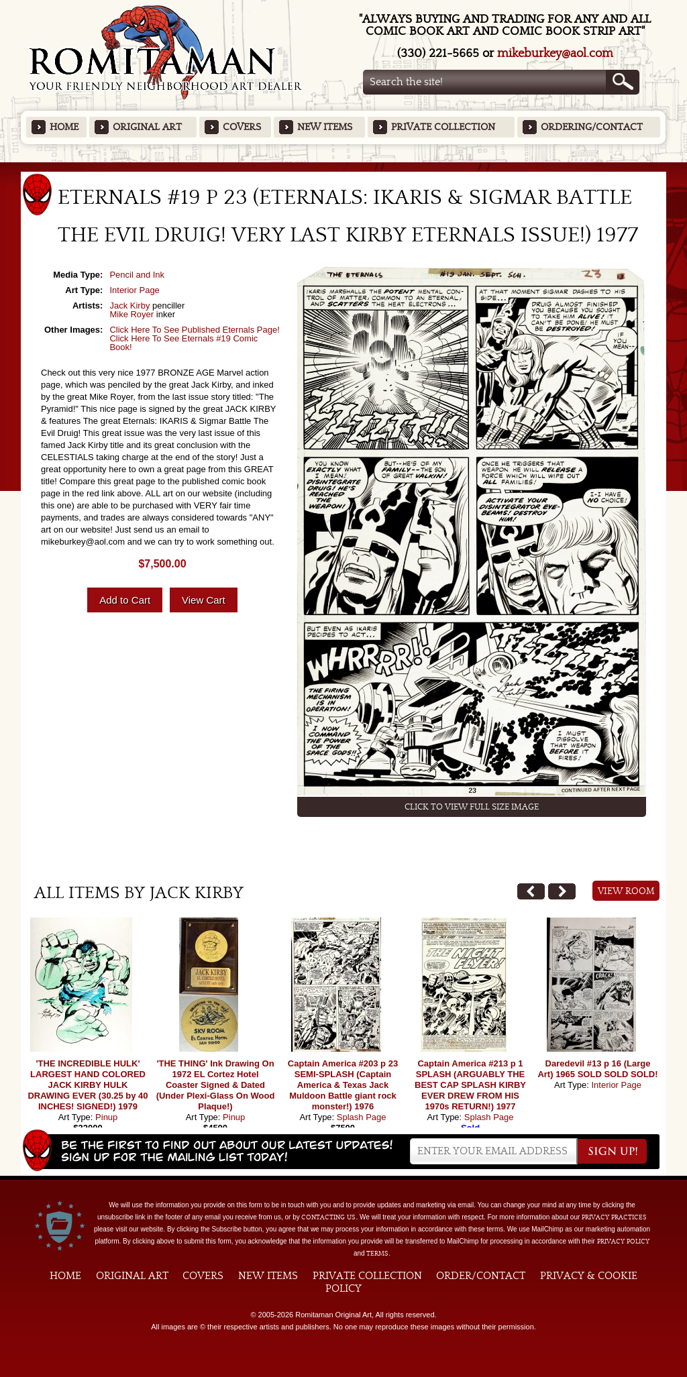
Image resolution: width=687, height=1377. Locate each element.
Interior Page (134, 290)
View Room (626, 891)
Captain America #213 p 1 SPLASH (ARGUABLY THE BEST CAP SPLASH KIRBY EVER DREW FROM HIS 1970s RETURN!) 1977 (470, 1084)
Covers (242, 127)
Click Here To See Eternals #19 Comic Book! (183, 342)
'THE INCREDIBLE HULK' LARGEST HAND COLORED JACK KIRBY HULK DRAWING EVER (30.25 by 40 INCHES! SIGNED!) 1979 (88, 1084)
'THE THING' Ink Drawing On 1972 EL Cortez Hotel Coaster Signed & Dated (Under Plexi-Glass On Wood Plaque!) (215, 1084)
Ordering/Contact (592, 127)
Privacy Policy (623, 1241)
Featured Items (344, 167)
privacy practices (614, 1217)
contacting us (328, 1217)
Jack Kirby (129, 305)
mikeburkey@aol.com (555, 53)
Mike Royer (131, 314)
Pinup (106, 1117)
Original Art (147, 127)
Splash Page (361, 1117)
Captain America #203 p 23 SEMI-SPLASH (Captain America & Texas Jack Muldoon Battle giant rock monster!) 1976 (343, 1084)
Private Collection (443, 127)
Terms (377, 1254)
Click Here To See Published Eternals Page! (194, 330)
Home (64, 127)
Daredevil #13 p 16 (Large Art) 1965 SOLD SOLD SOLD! (597, 1068)
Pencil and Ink (136, 275)
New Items (324, 127)
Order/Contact (480, 1276)
